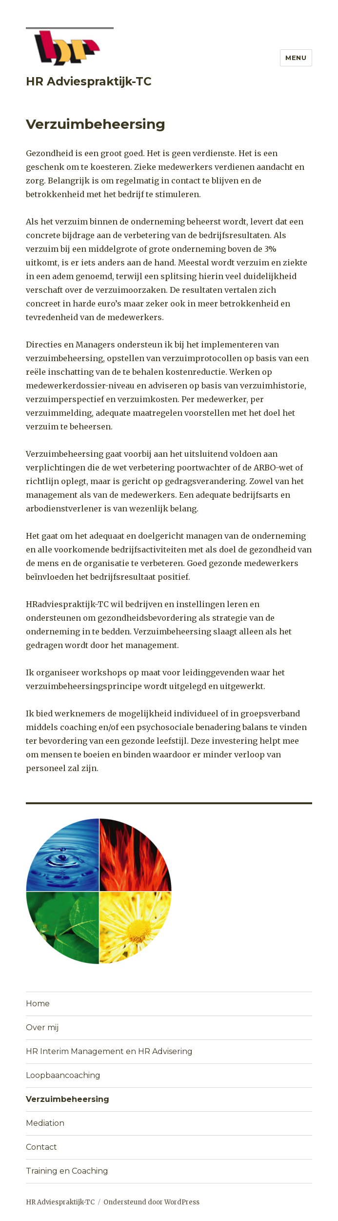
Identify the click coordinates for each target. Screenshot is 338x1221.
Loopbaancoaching (63, 1075)
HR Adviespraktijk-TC (89, 81)
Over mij (42, 1027)
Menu (295, 57)
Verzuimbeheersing (67, 1099)
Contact (41, 1147)
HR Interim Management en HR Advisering (109, 1051)
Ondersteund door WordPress (151, 1202)
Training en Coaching (67, 1171)
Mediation (45, 1123)
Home (38, 1003)
